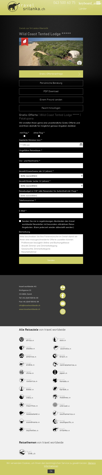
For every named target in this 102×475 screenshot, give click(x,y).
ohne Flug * (39, 132)
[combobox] (51, 195)
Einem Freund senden (51, 100)
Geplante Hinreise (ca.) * (30, 140)
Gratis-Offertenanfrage (60, 74)
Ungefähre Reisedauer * (30, 150)
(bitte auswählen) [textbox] (28, 195)
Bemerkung (24, 231)
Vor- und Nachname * (29, 160)
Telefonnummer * (27, 200)
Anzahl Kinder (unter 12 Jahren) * (34, 181)
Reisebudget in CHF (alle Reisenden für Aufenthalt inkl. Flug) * (48, 191)
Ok (51, 471)
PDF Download (51, 91)
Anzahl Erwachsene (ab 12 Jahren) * (36, 171)
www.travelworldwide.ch (29, 309)
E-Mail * (22, 210)
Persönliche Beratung (51, 83)
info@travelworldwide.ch (29, 305)
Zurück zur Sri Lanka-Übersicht (33, 28)
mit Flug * (24, 132)
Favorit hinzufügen (51, 108)
